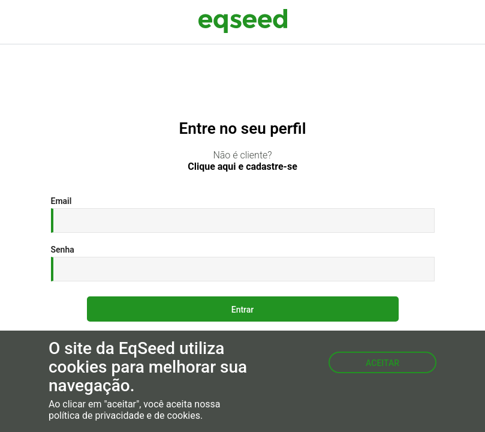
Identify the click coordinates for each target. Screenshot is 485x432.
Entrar (242, 309)
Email (61, 201)
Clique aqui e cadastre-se (242, 167)
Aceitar (382, 363)
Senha (62, 249)
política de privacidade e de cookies (124, 416)
